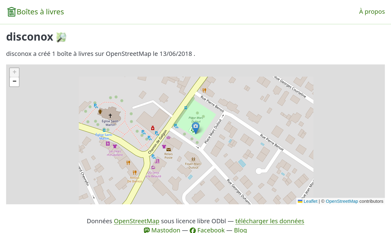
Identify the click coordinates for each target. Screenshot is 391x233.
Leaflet (307, 201)
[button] (195, 128)
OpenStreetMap (342, 201)
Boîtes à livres (40, 11)
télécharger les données (269, 221)
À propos (372, 11)
